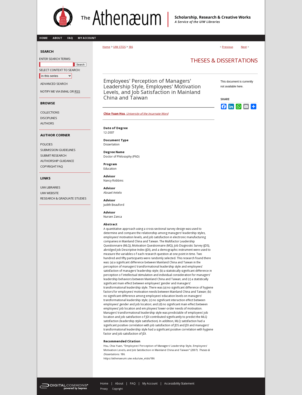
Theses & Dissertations (224, 60)
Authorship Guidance (57, 161)
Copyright (117, 388)
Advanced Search (54, 84)
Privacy (104, 388)
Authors (47, 123)
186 (131, 46)
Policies (46, 144)
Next (244, 46)
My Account (150, 383)
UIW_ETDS (119, 46)
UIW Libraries (50, 187)
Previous (227, 46)
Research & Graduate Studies (63, 198)
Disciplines (48, 118)
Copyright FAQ (51, 166)
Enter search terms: (55, 59)
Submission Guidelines (58, 150)
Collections (49, 112)
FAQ (133, 383)
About (119, 383)
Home (106, 46)
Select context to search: (59, 70)
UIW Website (49, 193)
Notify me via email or (60, 91)
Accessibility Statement (179, 383)
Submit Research (53, 156)
